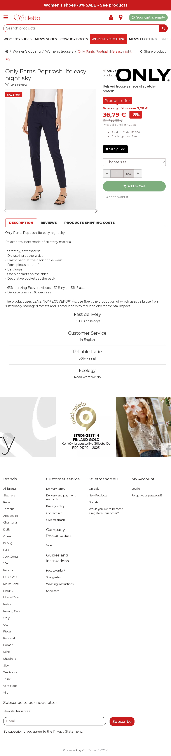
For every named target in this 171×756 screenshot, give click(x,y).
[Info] (120, 17)
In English (87, 340)
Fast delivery (87, 314)
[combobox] (85, 28)
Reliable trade (87, 351)
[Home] (27, 17)
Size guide (115, 149)
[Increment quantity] (138, 173)
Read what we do (87, 377)
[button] (16, 84)
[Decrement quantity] (107, 173)
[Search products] (85, 28)
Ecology (87, 370)
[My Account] (112, 17)
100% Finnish (87, 358)
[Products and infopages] (7, 17)
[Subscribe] (122, 721)
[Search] (163, 28)
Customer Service (87, 333)
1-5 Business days (87, 321)
